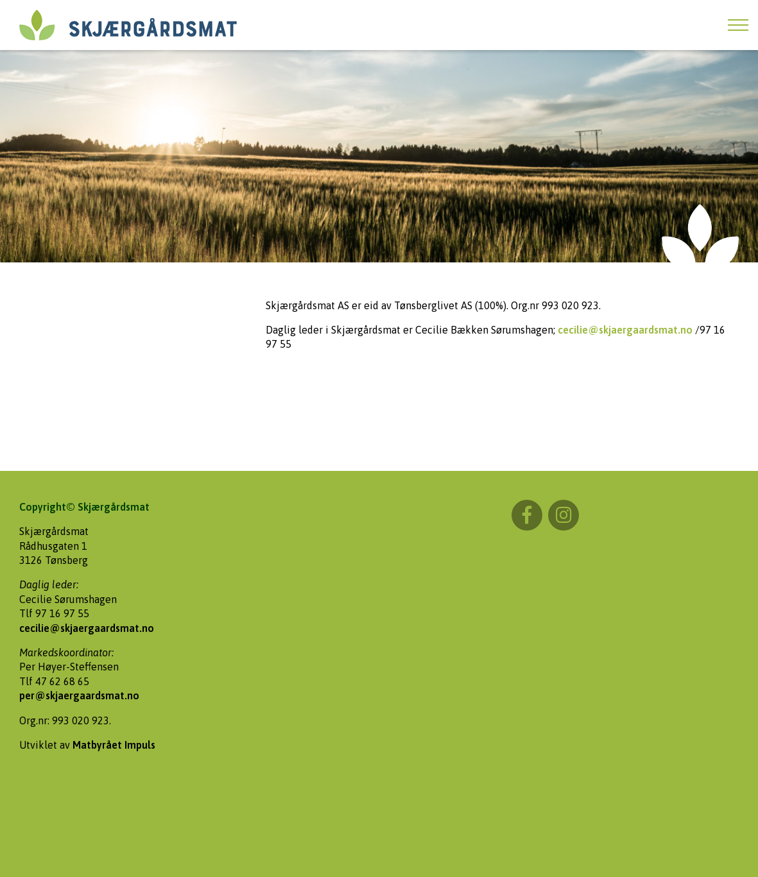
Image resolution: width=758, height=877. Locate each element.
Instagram (563, 515)
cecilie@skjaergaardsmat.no (625, 330)
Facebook (527, 515)
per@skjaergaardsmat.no (79, 695)
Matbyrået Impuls (114, 745)
